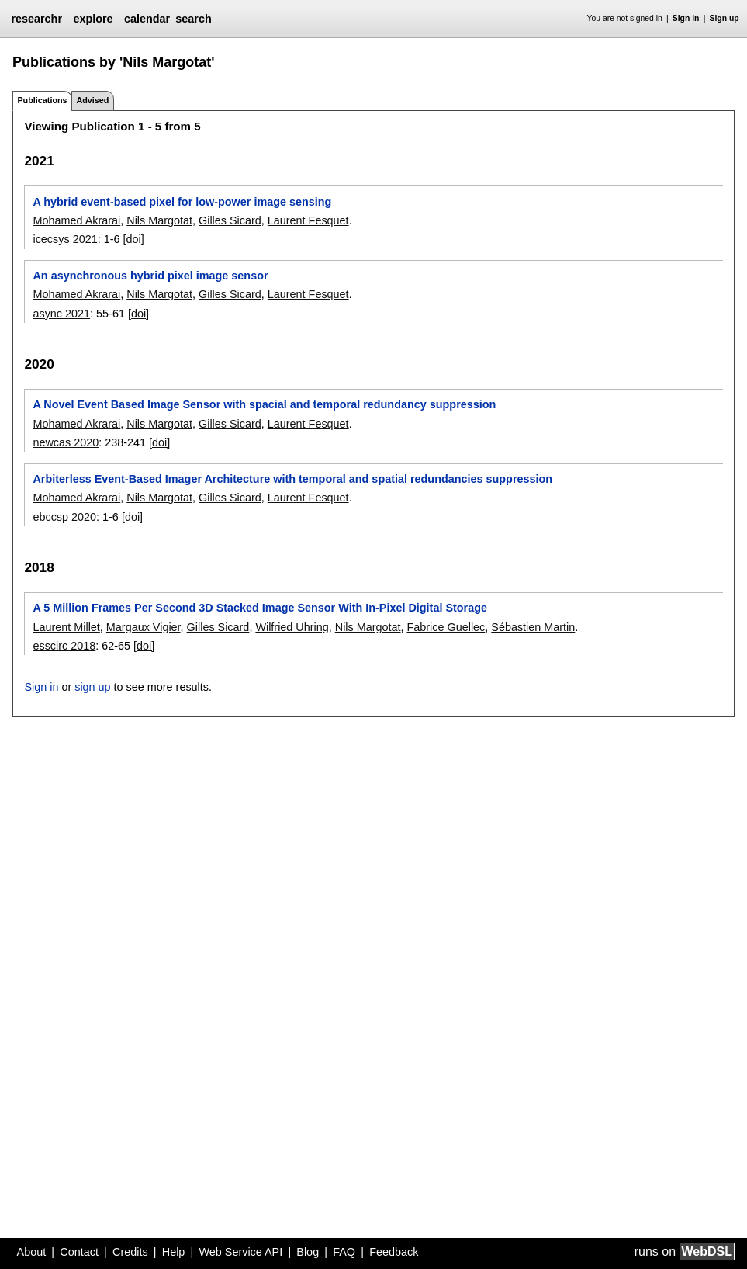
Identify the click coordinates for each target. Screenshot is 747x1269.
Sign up (724, 18)
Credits (130, 1252)
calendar (147, 18)
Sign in (686, 18)
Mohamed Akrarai (76, 220)
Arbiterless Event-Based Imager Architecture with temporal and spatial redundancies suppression (292, 479)
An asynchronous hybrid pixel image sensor (150, 275)
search (193, 18)
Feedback (393, 1252)
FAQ (344, 1252)
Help (173, 1252)
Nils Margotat (159, 220)
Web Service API (240, 1252)
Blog (307, 1252)
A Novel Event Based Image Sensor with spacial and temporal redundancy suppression (264, 404)
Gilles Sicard (230, 220)
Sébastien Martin (533, 627)
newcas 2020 (66, 442)
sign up (92, 687)
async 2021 (61, 313)
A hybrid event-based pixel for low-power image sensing (182, 202)
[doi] (133, 239)
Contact (79, 1252)
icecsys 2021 (65, 239)
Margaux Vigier (143, 627)
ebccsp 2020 (64, 517)
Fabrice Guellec (446, 627)
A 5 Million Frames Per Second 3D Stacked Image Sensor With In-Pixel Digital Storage (260, 608)
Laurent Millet (66, 627)
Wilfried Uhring (291, 627)
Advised (92, 100)
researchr (36, 18)
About (32, 1252)
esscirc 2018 (64, 646)
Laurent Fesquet (308, 220)
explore (92, 18)
